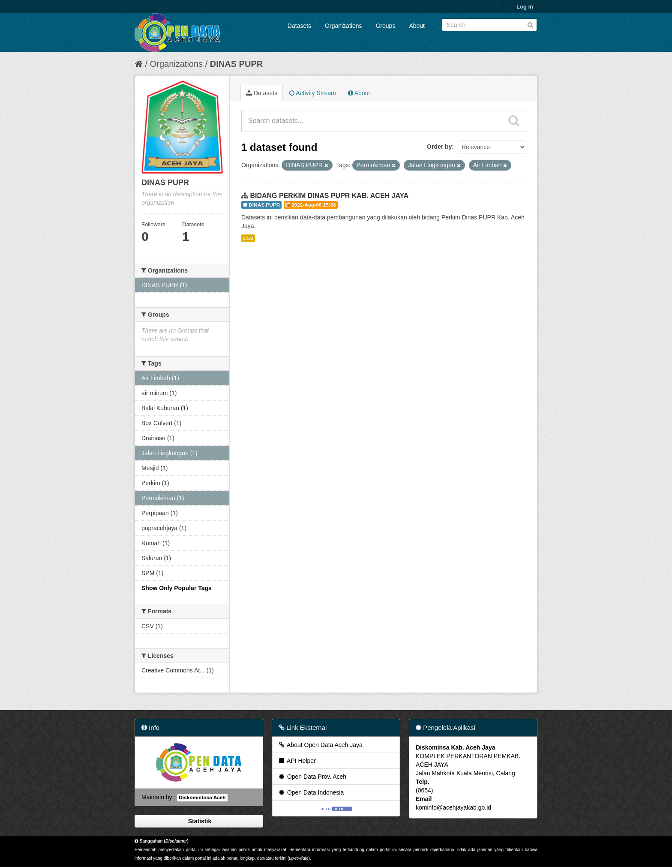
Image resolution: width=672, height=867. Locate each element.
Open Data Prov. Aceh (312, 776)
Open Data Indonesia (311, 792)
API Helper (297, 760)
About (417, 25)
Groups (385, 25)
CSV (248, 238)
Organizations (343, 25)
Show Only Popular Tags (176, 588)
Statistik (198, 821)
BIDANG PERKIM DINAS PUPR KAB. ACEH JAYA (329, 195)
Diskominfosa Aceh (202, 798)
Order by (439, 146)
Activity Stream (312, 93)
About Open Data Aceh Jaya (320, 744)
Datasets (299, 25)
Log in (524, 6)
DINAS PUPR (236, 64)
